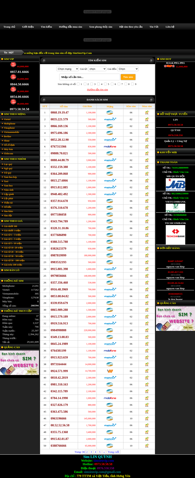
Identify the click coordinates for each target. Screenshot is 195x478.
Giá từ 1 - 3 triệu (12, 234)
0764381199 (58, 350)
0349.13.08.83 (60, 337)
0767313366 (58, 146)
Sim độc (8, 215)
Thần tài (8, 202)
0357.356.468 (59, 282)
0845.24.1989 (59, 343)
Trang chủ (9, 26)
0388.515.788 (59, 241)
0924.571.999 (59, 371)
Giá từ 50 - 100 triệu (14, 260)
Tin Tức (154, 26)
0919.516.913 (59, 323)
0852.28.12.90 (60, 139)
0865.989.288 (59, 309)
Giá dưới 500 (10, 226)
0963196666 (58, 418)
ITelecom (8, 153)
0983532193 (58, 262)
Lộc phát (8, 198)
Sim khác (8, 211)
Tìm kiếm (46, 26)
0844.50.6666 (19, 82)
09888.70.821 (59, 153)
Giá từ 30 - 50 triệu (13, 256)
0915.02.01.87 (60, 438)
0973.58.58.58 (19, 106)
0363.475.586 (59, 411)
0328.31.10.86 (60, 228)
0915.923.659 (59, 357)
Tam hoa (8, 185)
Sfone (7, 140)
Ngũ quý (8, 168)
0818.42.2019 (59, 377)
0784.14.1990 (59, 398)
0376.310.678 (59, 207)
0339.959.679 (59, 303)
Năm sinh (8, 190)
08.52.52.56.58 (60, 425)
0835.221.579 (59, 119)
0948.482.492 (59, 194)
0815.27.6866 (59, 180)
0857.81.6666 (19, 69)
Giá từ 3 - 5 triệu (12, 239)
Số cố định (9, 145)
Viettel (7, 119)
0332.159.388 (59, 167)
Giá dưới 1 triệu (12, 230)
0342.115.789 (59, 391)
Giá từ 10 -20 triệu (13, 247)
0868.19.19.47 (60, 112)
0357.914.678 (59, 201)
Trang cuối (113, 451)
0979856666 (58, 275)
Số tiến (7, 207)
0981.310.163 (59, 384)
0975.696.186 (59, 133)
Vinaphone (9, 128)
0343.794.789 (59, 221)
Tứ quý (7, 172)
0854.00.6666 (19, 94)
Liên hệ (170, 26)
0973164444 (58, 364)
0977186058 (58, 214)
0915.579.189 (59, 316)
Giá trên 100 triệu (13, 264)
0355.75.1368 (59, 432)
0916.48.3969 (59, 289)
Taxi (6, 181)
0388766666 (58, 445)
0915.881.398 (59, 269)
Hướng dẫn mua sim (70, 26)
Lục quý (8, 164)
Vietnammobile (11, 132)
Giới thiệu (28, 26)
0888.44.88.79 (60, 160)
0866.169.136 (59, 126)
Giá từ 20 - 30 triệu (13, 252)
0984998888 (58, 330)
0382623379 (58, 248)
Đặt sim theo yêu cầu (131, 26)
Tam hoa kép (10, 177)
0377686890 (58, 235)
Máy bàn (8, 149)
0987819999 (58, 255)
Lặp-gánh (9, 194)
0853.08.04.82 (60, 296)
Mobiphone (9, 123)
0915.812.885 (59, 187)
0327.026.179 (59, 404)
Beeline (7, 136)
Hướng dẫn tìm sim (97, 89)
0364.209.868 (59, 173)
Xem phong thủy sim (100, 26)
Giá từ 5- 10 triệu (13, 243)
